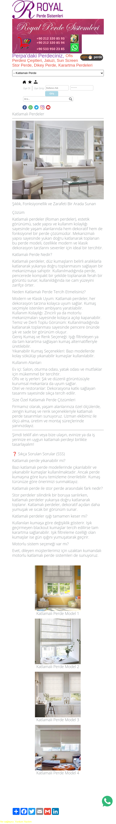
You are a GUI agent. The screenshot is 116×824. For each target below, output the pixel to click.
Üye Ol (26, 88)
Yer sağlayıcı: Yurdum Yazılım (16, 821)
